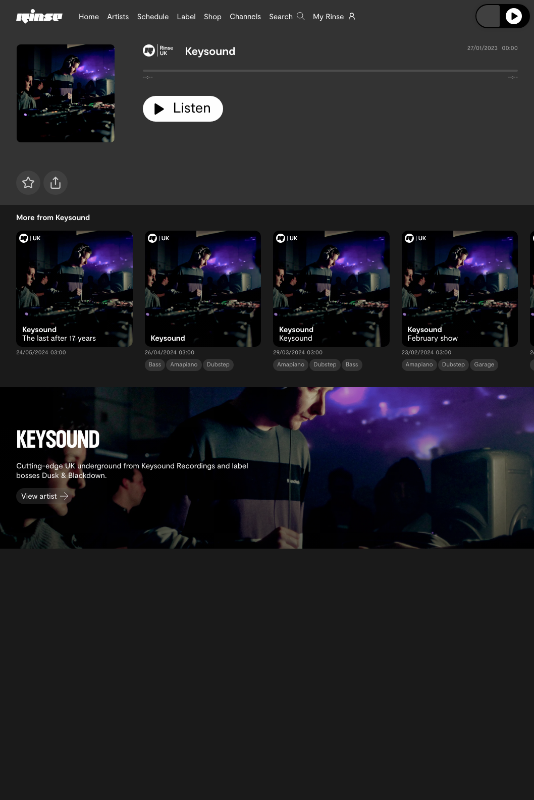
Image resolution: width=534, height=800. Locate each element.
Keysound (210, 51)
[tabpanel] (330, 73)
